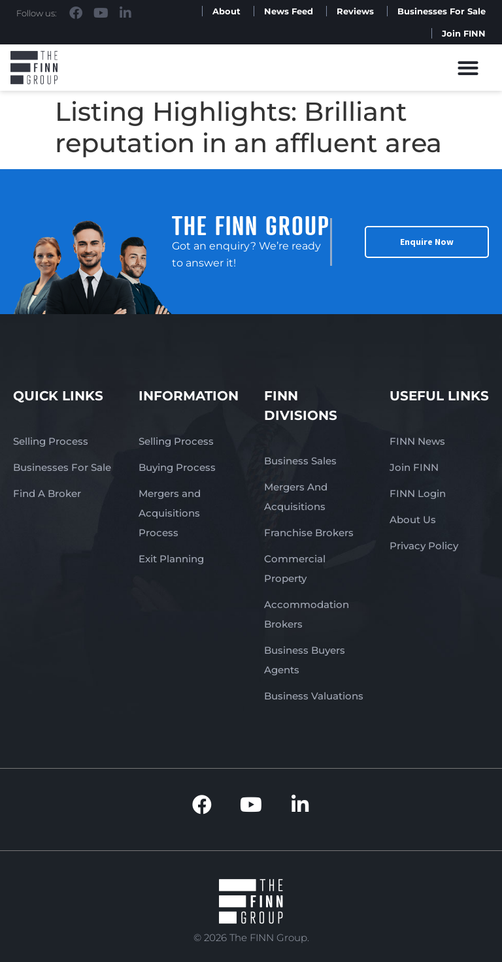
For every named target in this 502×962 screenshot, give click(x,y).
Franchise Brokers (309, 532)
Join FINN (464, 33)
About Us (413, 519)
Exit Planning (171, 559)
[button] (468, 67)
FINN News (417, 441)
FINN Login (418, 493)
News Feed (288, 11)
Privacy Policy (424, 545)
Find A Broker (47, 493)
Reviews (355, 11)
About (226, 11)
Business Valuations (313, 696)
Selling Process (50, 441)
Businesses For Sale (441, 11)
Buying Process (177, 467)
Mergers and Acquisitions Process (170, 513)
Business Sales (300, 461)
